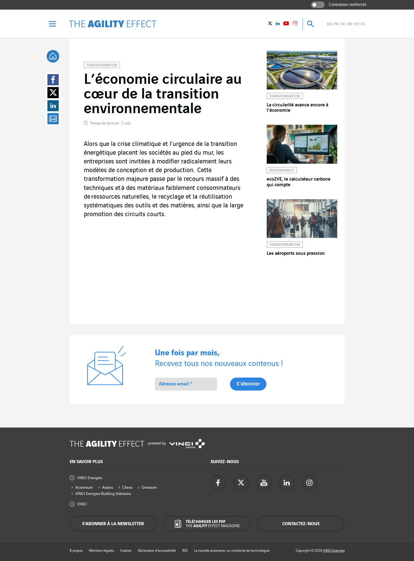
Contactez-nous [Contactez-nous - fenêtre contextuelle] (300, 523)
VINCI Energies (89, 478)
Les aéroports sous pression (296, 253)
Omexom (149, 487)
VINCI (82, 504)
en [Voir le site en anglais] (329, 24)
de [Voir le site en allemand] (343, 24)
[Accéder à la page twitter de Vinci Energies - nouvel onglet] (241, 482)
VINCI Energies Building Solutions (103, 494)
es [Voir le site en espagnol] (363, 24)
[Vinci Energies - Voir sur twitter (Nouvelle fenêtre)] (270, 24)
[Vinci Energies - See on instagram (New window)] (295, 24)
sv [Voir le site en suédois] (357, 24)
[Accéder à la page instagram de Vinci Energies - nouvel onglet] (309, 482)
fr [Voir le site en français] (336, 24)
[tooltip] (53, 56)
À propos (76, 551)
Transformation (101, 65)
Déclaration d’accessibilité (157, 551)
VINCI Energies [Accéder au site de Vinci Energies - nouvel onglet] (334, 551)
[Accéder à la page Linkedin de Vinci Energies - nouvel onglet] (287, 482)
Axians (107, 487)
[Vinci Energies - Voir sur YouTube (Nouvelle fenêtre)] (286, 24)
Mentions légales (101, 551)
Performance (281, 170)
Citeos (127, 487)
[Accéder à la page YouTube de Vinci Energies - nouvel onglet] (264, 482)
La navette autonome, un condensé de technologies (232, 551)
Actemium (84, 487)
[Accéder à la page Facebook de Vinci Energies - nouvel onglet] (218, 482)
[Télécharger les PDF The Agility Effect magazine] (207, 523)
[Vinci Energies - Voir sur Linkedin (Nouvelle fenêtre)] (278, 24)
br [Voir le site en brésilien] (350, 24)
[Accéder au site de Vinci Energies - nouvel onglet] (187, 443)
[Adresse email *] (186, 384)
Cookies (125, 551)
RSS (185, 551)
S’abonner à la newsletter (113, 523)
